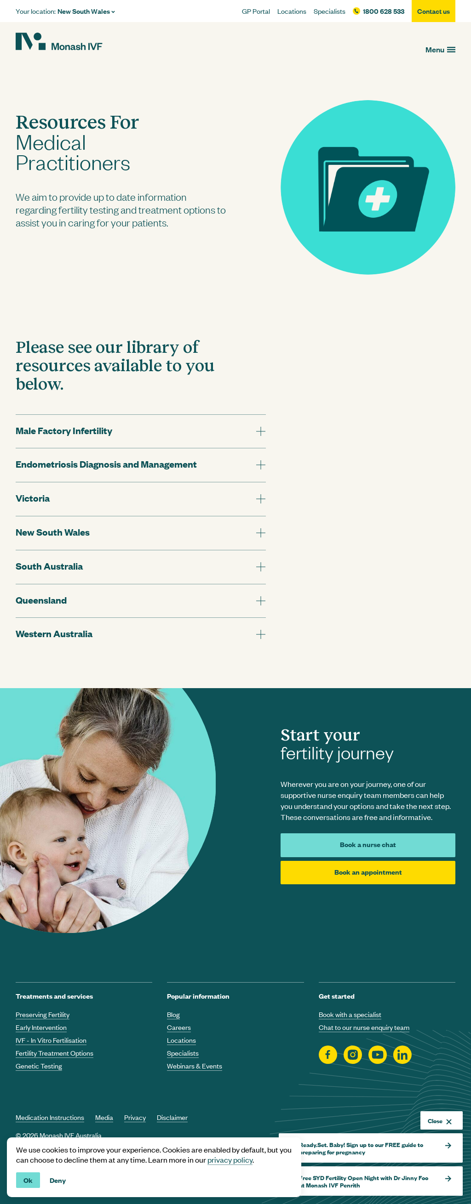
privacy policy (230, 1159)
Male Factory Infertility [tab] (64, 430)
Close (440, 1120)
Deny (58, 1180)
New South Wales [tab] (53, 532)
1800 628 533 (383, 11)
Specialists (329, 11)
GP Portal (256, 11)
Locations (291, 11)
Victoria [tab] (33, 498)
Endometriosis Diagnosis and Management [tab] (106, 464)
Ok (28, 1180)
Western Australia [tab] (54, 633)
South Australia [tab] (49, 566)
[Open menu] (440, 49)
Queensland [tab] (41, 600)
